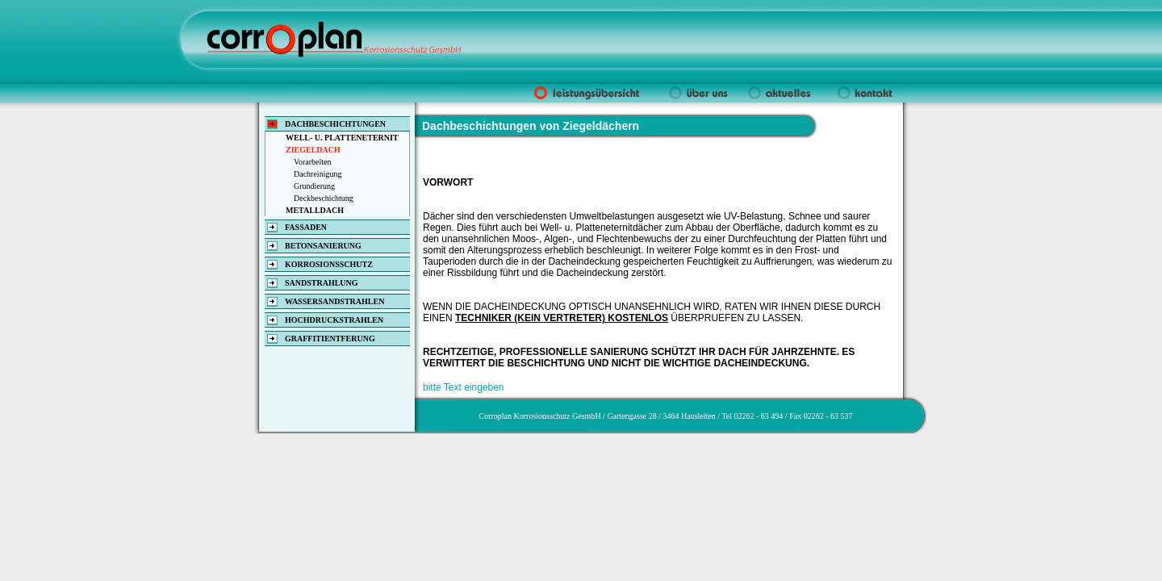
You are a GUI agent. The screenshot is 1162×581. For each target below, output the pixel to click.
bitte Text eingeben (463, 387)
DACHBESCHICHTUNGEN (335, 123)
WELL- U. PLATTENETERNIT (342, 137)
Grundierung (314, 186)
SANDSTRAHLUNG (321, 282)
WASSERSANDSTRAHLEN (334, 301)
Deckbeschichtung (323, 198)
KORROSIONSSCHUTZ (329, 264)
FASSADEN (306, 227)
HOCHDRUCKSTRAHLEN (334, 320)
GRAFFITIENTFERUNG (330, 338)
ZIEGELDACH (313, 149)
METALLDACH (315, 210)
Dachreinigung (317, 173)
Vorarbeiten (312, 161)
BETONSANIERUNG (323, 245)
